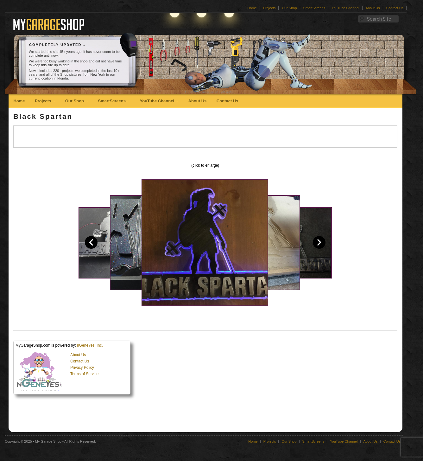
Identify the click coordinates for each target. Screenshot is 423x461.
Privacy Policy (82, 367)
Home (251, 8)
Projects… (45, 101)
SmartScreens (314, 8)
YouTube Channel (345, 8)
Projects (269, 8)
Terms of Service (84, 374)
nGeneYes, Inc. (90, 345)
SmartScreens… (114, 101)
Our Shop (289, 8)
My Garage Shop (48, 441)
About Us (373, 8)
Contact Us (394, 8)
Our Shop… (76, 101)
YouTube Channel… (159, 101)
